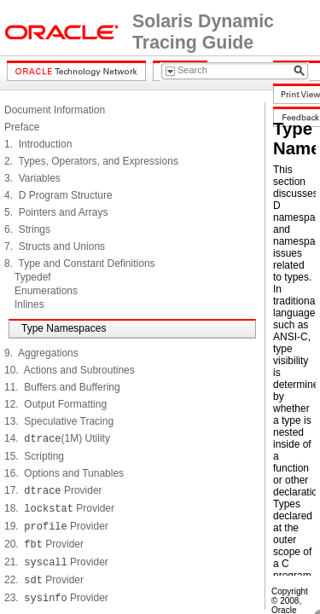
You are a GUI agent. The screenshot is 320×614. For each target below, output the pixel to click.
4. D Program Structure (58, 195)
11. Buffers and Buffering (62, 387)
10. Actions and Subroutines (69, 370)
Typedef (33, 277)
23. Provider (56, 598)
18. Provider (59, 508)
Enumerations (46, 291)
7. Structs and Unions (54, 246)
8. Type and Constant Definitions (79, 263)
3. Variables (32, 178)
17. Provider (53, 490)
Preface (21, 127)
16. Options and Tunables (64, 473)
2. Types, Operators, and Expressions (91, 161)
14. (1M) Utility (57, 438)
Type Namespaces (63, 328)
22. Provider (44, 580)
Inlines (29, 304)
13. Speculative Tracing (58, 421)
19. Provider (56, 526)
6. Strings (27, 229)
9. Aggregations (41, 353)
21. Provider (56, 562)
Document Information (54, 110)
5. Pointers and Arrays (56, 212)
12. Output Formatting (55, 404)
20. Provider (44, 544)
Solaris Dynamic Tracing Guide (203, 32)
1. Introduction (38, 144)
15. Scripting (34, 456)
